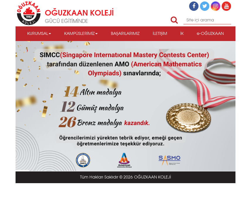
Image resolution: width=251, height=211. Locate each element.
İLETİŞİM (160, 34)
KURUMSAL (39, 34)
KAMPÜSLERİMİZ (81, 34)
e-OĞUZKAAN (210, 34)
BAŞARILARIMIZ (125, 34)
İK (182, 34)
